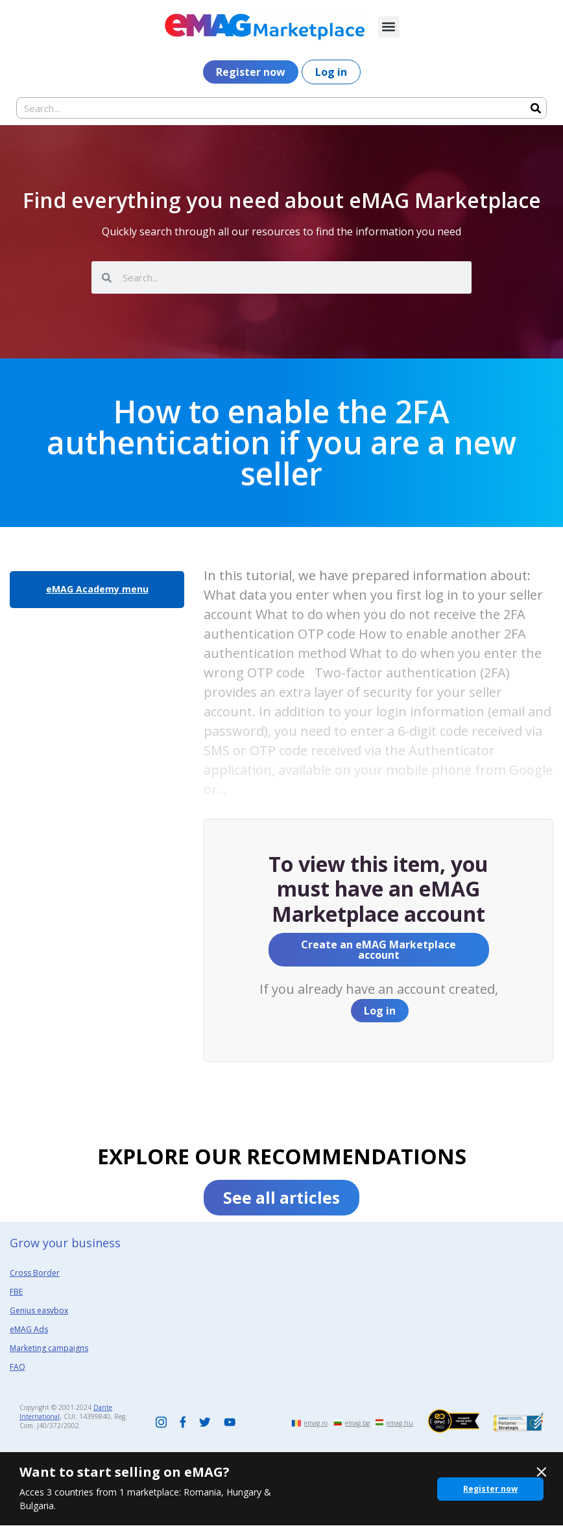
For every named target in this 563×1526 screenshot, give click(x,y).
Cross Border (35, 1272)
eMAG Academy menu (97, 589)
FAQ (17, 1366)
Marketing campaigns (49, 1348)
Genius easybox (39, 1310)
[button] (389, 27)
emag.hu (400, 1422)
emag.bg (357, 1422)
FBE (16, 1291)
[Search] (535, 108)
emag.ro (316, 1422)
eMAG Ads (29, 1329)
